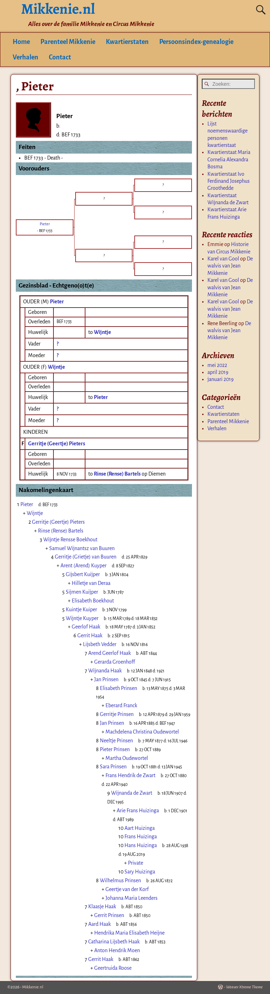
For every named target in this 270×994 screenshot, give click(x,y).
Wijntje (56, 367)
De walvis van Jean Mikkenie (230, 266)
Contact (60, 57)
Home (21, 41)
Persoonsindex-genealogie (196, 41)
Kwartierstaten (127, 41)
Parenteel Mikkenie (67, 41)
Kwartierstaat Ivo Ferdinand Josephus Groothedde (228, 181)
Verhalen (25, 57)
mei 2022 (217, 365)
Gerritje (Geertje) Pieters (56, 443)
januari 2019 (220, 379)
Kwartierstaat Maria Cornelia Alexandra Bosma (228, 159)
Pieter (57, 301)
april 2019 (218, 372)
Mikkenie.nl (32, 987)
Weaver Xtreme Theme (244, 987)
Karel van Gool (223, 259)
